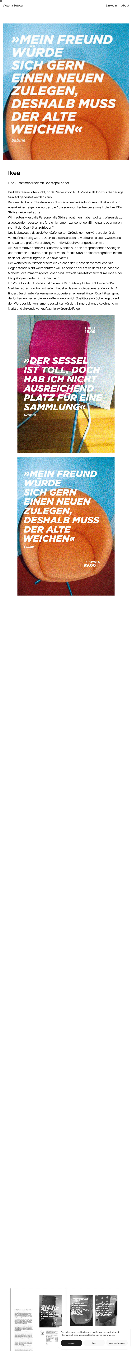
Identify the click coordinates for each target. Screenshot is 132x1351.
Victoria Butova (13, 5)
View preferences (117, 1343)
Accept (71, 1343)
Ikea (14, 172)
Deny (94, 1343)
